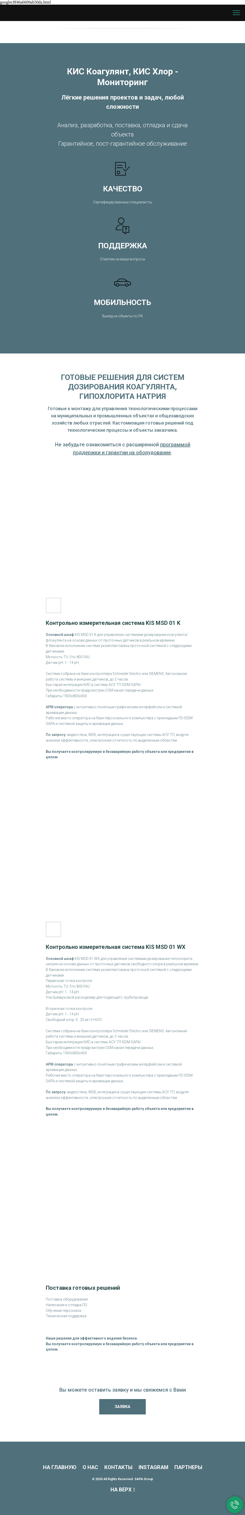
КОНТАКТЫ (118, 1467)
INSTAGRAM (153, 1467)
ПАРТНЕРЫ (188, 1467)
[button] (122, 1406)
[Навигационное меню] (236, 12)
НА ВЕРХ (122, 1490)
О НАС (90, 1467)
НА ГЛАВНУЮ (59, 1467)
